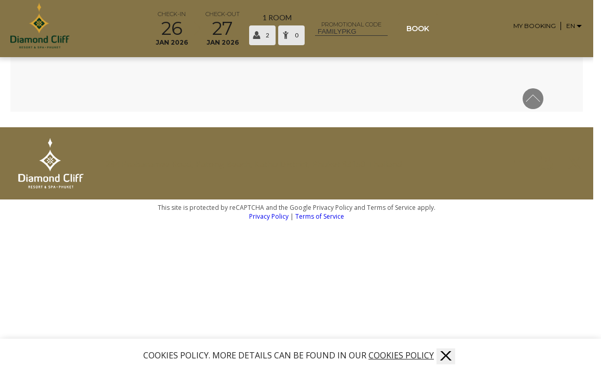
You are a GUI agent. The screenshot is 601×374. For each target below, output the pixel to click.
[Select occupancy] (277, 28)
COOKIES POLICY (401, 355)
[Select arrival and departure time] (197, 29)
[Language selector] (574, 26)
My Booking (534, 26)
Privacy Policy (269, 216)
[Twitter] (574, 163)
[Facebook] (517, 163)
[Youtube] (546, 163)
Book (417, 28)
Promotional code (351, 25)
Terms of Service (319, 216)
